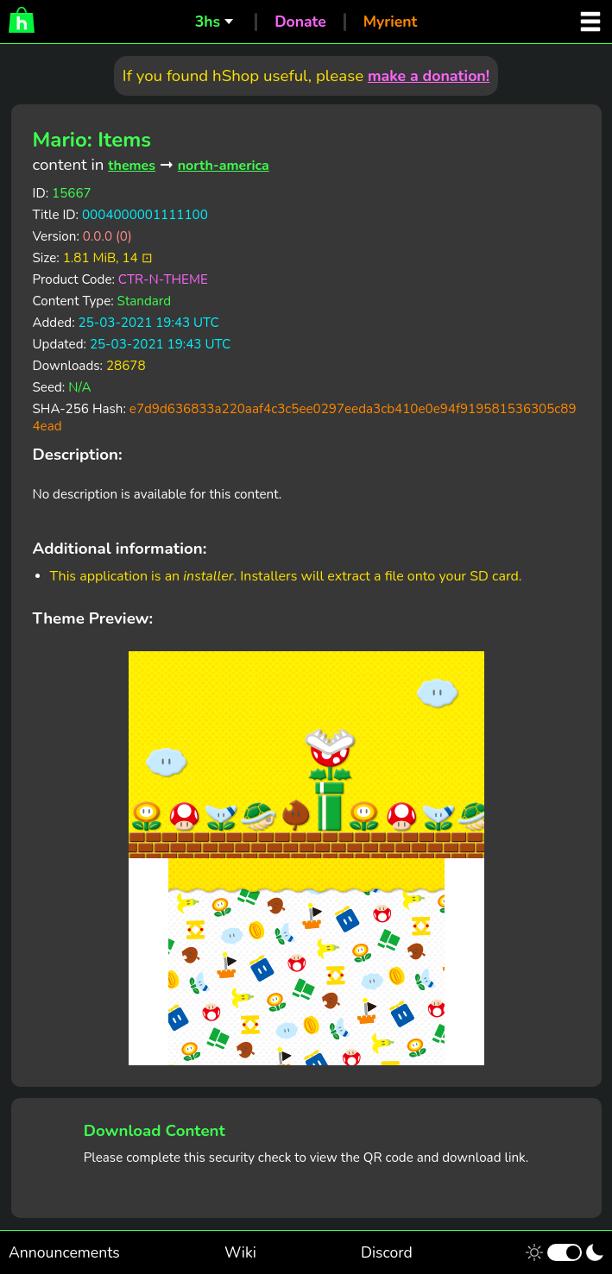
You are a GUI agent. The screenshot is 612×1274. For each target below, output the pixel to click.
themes (131, 165)
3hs (207, 21)
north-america (223, 165)
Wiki (240, 1252)
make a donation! (428, 76)
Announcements (64, 1252)
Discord (387, 1252)
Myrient (390, 21)
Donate (300, 21)
